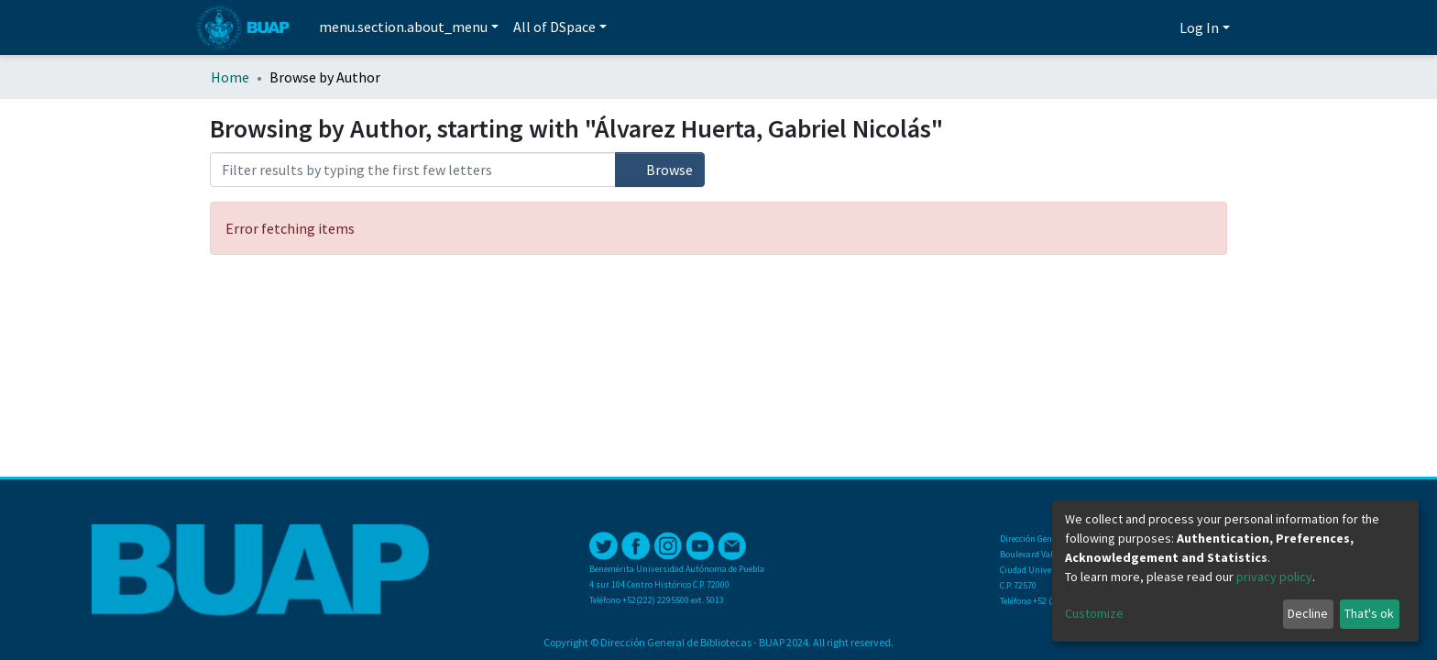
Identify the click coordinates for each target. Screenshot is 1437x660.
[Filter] (413, 169)
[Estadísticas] (1107, 27)
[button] (1161, 27)
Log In (1199, 27)
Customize (1094, 613)
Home (230, 77)
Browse (660, 169)
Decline (1308, 613)
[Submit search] (1133, 28)
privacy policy (1274, 576)
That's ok (1369, 613)
